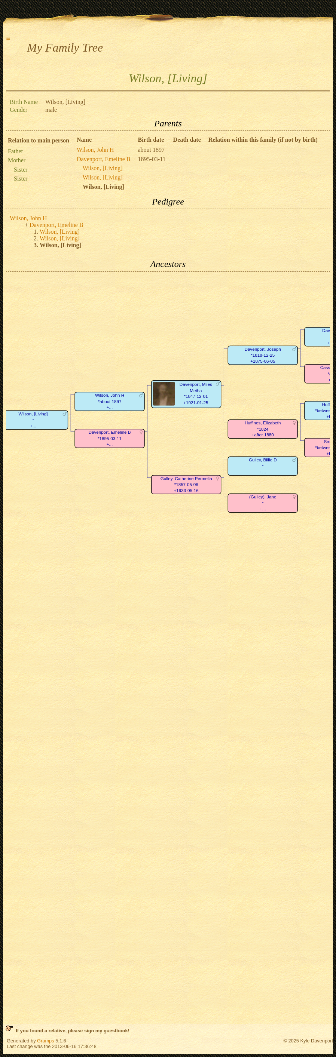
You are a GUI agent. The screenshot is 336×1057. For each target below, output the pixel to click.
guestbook (116, 1030)
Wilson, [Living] (103, 168)
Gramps (45, 1041)
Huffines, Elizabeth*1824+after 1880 (263, 428)
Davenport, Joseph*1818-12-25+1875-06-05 (263, 355)
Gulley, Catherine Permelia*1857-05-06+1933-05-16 (186, 484)
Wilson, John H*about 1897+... (109, 401)
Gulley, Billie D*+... (263, 465)
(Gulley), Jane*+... (262, 502)
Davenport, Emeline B (104, 159)
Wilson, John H (95, 150)
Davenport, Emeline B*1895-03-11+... (110, 438)
